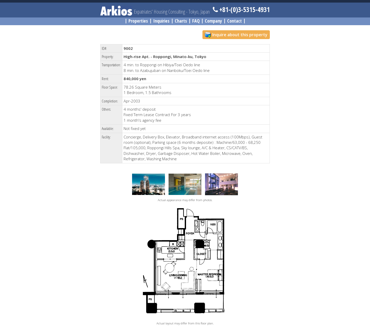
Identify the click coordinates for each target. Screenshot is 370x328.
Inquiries (161, 21)
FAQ (196, 21)
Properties (138, 21)
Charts (181, 21)
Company (213, 21)
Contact (234, 21)
